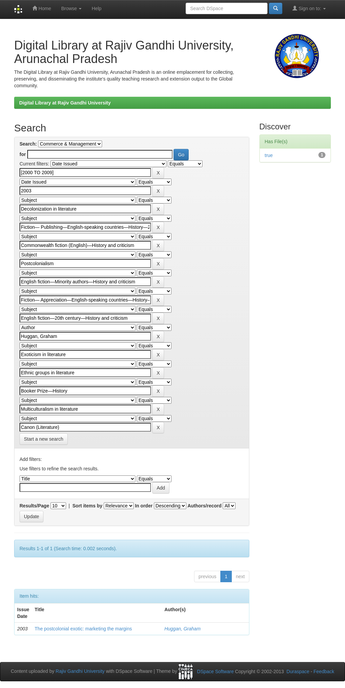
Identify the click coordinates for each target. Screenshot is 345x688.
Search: (28, 144)
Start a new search (43, 439)
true (269, 155)
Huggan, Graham (182, 628)
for (23, 154)
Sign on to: (309, 8)
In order (144, 505)
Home (41, 8)
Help (96, 8)
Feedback (324, 671)
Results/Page (34, 505)
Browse (71, 8)
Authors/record (204, 505)
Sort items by (87, 505)
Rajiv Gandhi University (80, 671)
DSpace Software (215, 671)
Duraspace (297, 671)
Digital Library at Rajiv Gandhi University (65, 102)
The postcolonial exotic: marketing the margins (83, 628)
